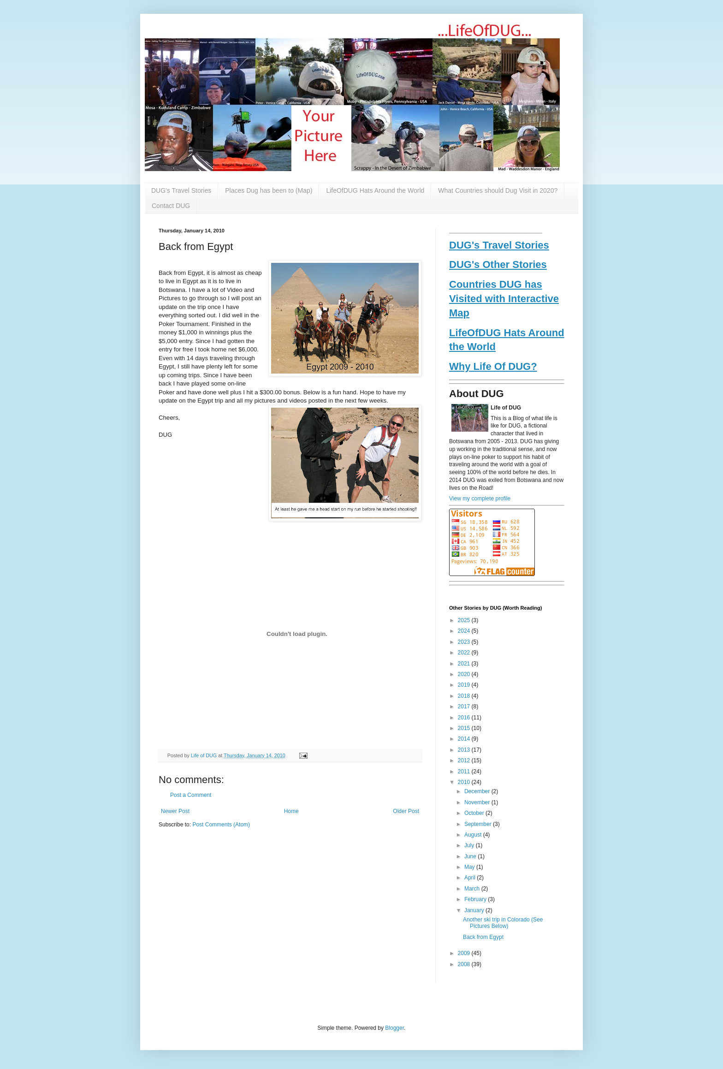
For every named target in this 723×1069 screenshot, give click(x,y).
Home (291, 811)
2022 (465, 652)
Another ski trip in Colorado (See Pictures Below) (503, 922)
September (478, 824)
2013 (465, 750)
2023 (465, 642)
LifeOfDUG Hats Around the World (375, 190)
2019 (465, 685)
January (475, 910)
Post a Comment (190, 795)
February (476, 899)
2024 (465, 631)
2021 (465, 663)
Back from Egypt (483, 937)
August (473, 834)
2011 (465, 771)
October (475, 813)
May (470, 867)
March (472, 888)
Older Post (406, 811)
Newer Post (175, 811)
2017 (465, 706)
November (478, 802)
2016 (465, 717)
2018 (465, 696)
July (470, 845)
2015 (465, 728)
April (470, 877)
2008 (465, 964)
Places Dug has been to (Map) (268, 190)
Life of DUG (204, 755)
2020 (465, 674)
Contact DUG (171, 205)
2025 (465, 620)
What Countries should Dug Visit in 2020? (497, 190)
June (471, 856)
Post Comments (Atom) (221, 824)
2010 (465, 782)
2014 (465, 739)
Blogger (394, 1028)
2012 (465, 760)
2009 (465, 953)
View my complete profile (479, 498)
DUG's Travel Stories (181, 190)
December (478, 791)
